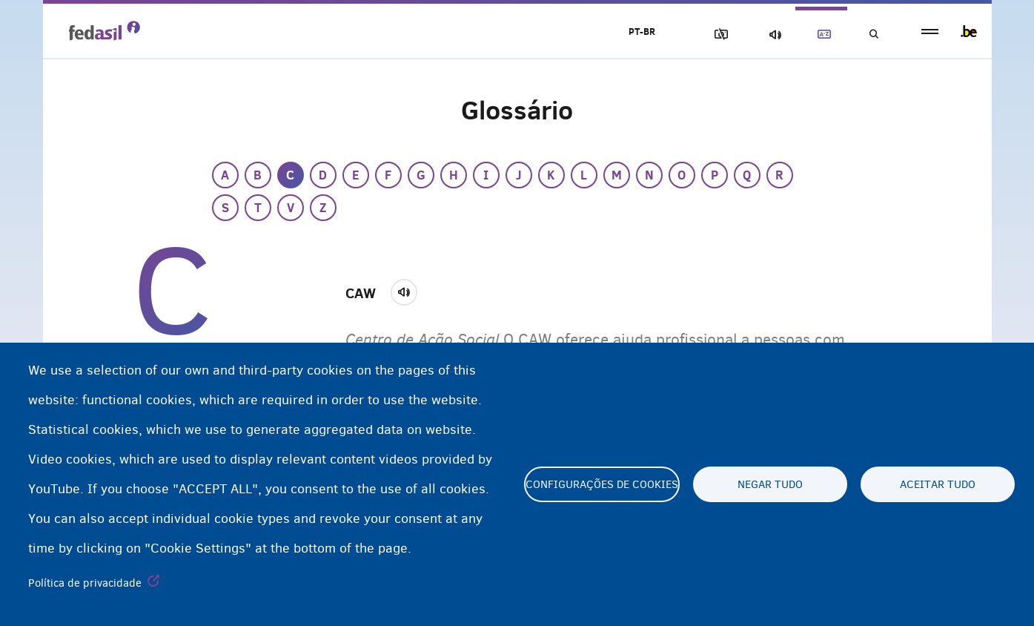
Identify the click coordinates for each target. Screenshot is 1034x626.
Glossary (821, 34)
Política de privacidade (85, 583)
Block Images (718, 34)
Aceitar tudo (937, 484)
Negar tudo (770, 484)
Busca (873, 34)
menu (929, 31)
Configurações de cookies (602, 484)
